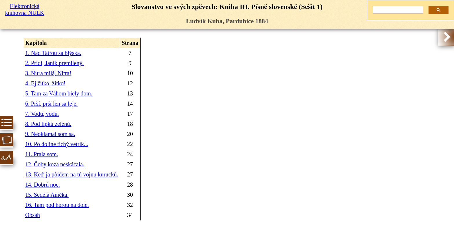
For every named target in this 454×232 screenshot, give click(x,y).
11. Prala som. (41, 154)
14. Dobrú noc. (42, 184)
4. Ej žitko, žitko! (45, 83)
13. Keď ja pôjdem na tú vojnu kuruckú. (71, 174)
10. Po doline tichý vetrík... (56, 144)
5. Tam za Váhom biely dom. (58, 93)
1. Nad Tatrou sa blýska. (53, 53)
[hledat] (396, 10)
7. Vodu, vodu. (42, 114)
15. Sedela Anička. (47, 195)
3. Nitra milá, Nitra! (48, 73)
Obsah (32, 215)
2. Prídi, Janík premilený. (54, 63)
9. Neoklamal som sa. (50, 134)
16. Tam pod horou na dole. (57, 205)
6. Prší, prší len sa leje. (51, 103)
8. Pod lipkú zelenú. (48, 124)
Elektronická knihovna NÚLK (24, 9)
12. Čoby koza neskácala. (54, 164)
